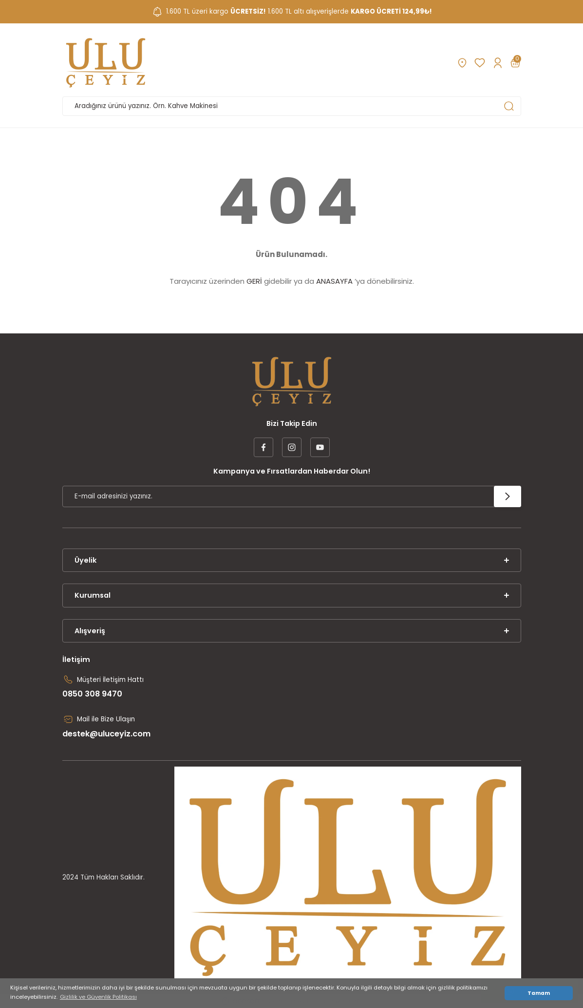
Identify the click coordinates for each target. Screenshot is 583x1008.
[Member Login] (497, 63)
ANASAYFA (334, 281)
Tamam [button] (538, 993)
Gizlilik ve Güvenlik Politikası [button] (98, 997)
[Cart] (515, 63)
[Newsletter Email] (291, 496)
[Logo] (105, 63)
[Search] (291, 106)
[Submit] (507, 496)
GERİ (254, 281)
